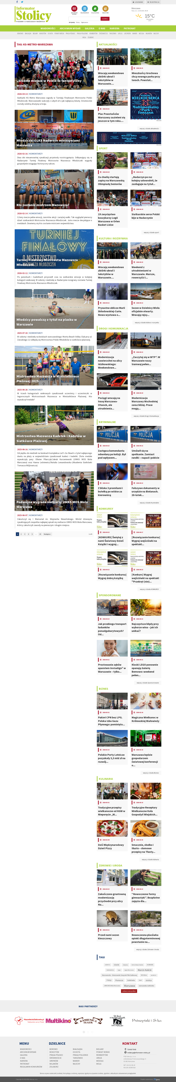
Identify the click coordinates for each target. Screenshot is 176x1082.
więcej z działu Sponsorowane (148, 683)
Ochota (50, 33)
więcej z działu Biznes (151, 773)
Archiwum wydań (70, 28)
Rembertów (93, 33)
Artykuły (72, 22)
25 (40, 534)
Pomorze (119, 980)
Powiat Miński (59, 33)
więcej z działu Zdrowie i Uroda (147, 949)
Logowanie (138, 2)
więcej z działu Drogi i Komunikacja (146, 416)
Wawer (134, 33)
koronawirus (110, 970)
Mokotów (42, 33)
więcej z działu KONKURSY (149, 589)
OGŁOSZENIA (95, 10)
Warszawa (129, 985)
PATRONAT (130, 28)
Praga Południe (82, 33)
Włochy (156, 33)
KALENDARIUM (85, 10)
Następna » (47, 534)
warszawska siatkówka (146, 986)
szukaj (105, 19)
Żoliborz (91, 37)
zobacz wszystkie (129, 991)
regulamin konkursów (31, 1066)
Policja (109, 980)
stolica (149, 980)
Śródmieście (103, 33)
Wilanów (149, 33)
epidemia (107, 964)
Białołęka (28, 33)
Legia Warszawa (129, 970)
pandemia (153, 975)
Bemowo (20, 33)
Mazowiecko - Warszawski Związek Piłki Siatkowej (119, 975)
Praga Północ (70, 33)
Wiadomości (48, 28)
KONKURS (150, 965)
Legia (119, 970)
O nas (102, 28)
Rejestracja (153, 2)
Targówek (112, 33)
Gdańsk (116, 965)
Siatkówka (131, 980)
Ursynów (127, 33)
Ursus (120, 33)
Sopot (140, 980)
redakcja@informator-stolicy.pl (138, 1053)
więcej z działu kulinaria (150, 859)
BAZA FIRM (105, 10)
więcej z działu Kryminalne (149, 503)
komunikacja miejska (137, 965)
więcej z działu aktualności (149, 128)
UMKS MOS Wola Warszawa (112, 986)
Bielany (35, 33)
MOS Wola (144, 975)
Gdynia (125, 965)
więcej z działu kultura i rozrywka (147, 322)
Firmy (78, 22)
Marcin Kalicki (144, 970)
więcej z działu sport (151, 232)
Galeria (89, 28)
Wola (84, 37)
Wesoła (141, 33)
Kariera (114, 28)
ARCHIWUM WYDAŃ (74, 10)
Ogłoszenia (84, 22)
